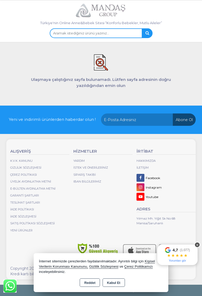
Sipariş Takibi (84, 174)
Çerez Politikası (23, 174)
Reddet (89, 283)
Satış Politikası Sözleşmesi (32, 223)
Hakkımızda (146, 161)
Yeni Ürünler (21, 230)
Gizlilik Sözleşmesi (25, 167)
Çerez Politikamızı (138, 266)
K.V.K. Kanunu (21, 161)
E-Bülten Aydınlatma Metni (32, 188)
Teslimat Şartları (25, 202)
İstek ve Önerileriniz (90, 167)
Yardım (79, 161)
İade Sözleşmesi (23, 216)
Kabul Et (113, 283)
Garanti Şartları (24, 195)
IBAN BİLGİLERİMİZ (87, 181)
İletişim (143, 167)
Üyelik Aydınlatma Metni (30, 181)
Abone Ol (184, 119)
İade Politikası (22, 209)
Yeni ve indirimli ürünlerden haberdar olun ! (52, 119)
